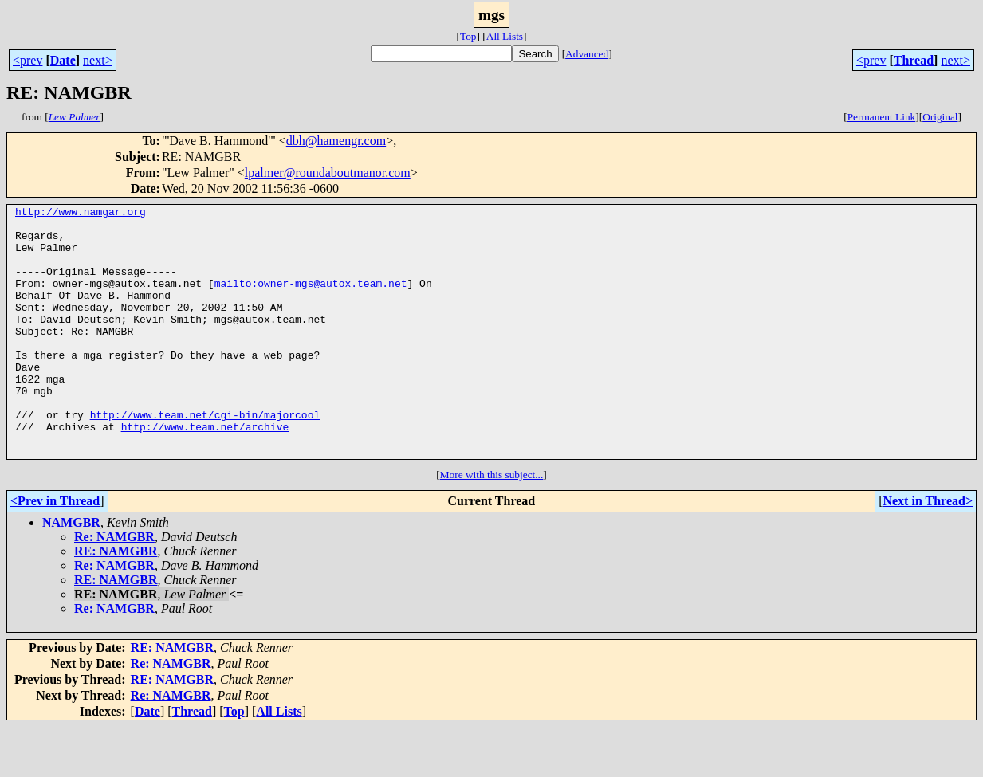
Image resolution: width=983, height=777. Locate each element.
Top (468, 36)
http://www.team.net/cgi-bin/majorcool (205, 457)
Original (939, 117)
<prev (27, 60)
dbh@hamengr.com (336, 140)
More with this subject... (492, 525)
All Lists (504, 36)
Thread (914, 60)
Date (63, 60)
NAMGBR (71, 572)
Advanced (586, 54)
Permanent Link (881, 117)
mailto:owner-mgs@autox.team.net (310, 299)
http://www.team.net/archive (205, 472)
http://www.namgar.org (80, 213)
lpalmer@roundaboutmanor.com (328, 172)
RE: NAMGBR (115, 601)
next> (97, 60)
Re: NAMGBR (114, 587)
